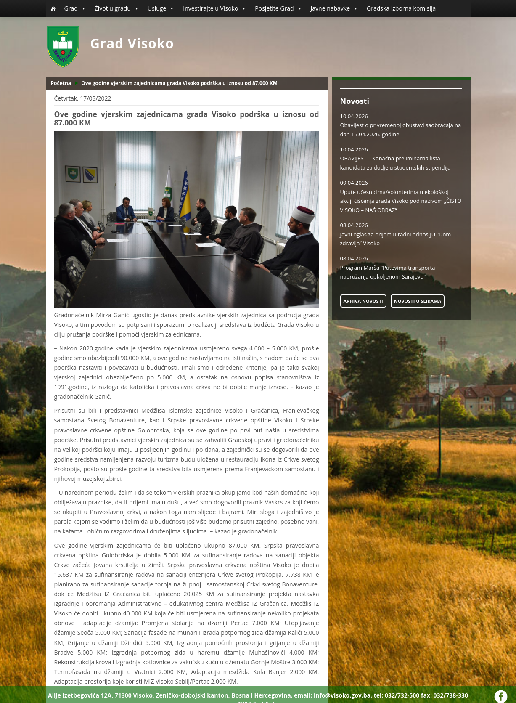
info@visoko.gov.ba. (343, 695)
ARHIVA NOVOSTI (363, 301)
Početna (61, 83)
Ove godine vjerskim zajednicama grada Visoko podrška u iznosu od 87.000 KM (179, 83)
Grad (75, 8)
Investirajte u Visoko (214, 8)
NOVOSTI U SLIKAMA (417, 301)
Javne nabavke (335, 8)
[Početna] (53, 8)
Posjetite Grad (278, 8)
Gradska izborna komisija (401, 8)
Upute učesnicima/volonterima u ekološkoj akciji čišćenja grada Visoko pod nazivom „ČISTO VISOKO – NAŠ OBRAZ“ (401, 201)
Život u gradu (117, 8)
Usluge (161, 8)
